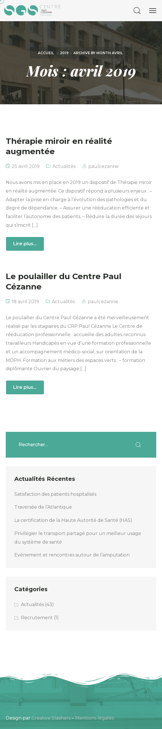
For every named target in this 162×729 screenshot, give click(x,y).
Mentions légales (94, 718)
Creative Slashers (51, 718)
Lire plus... (25, 243)
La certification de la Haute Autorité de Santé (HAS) (73, 520)
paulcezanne (103, 166)
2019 (64, 53)
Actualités (63, 166)
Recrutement (37, 617)
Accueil (46, 53)
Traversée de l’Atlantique (43, 507)
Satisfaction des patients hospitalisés (55, 494)
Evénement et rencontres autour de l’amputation (72, 555)
